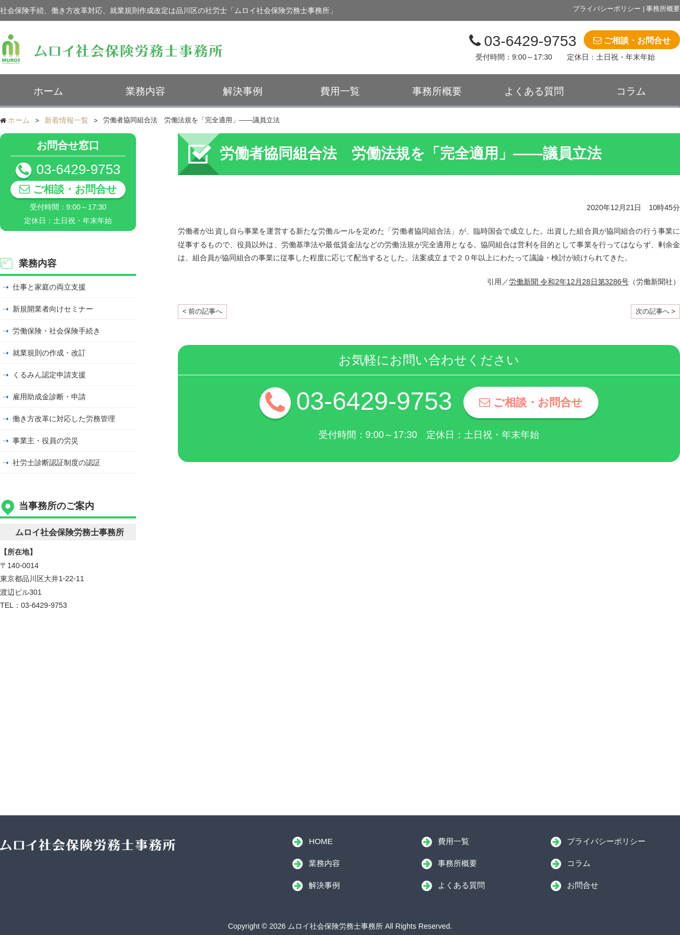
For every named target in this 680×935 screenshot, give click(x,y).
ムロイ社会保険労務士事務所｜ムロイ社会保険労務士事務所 (113, 49)
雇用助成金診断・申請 (49, 397)
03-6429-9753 (530, 40)
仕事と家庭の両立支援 (49, 287)
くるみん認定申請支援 (49, 375)
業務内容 (145, 91)
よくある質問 (534, 91)
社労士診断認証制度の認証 (56, 462)
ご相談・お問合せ (637, 40)
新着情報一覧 (66, 120)
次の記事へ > (655, 311)
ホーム (48, 91)
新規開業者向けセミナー (53, 309)
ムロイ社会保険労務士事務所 (87, 845)
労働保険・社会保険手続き (56, 331)
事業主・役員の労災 (45, 440)
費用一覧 (340, 91)
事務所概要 (663, 9)
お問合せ (582, 885)
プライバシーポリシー (607, 9)
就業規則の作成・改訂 (49, 353)
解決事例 (243, 91)
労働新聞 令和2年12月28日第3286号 (569, 282)
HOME (321, 841)
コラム (631, 91)
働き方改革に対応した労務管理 (64, 418)
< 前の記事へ (202, 311)
